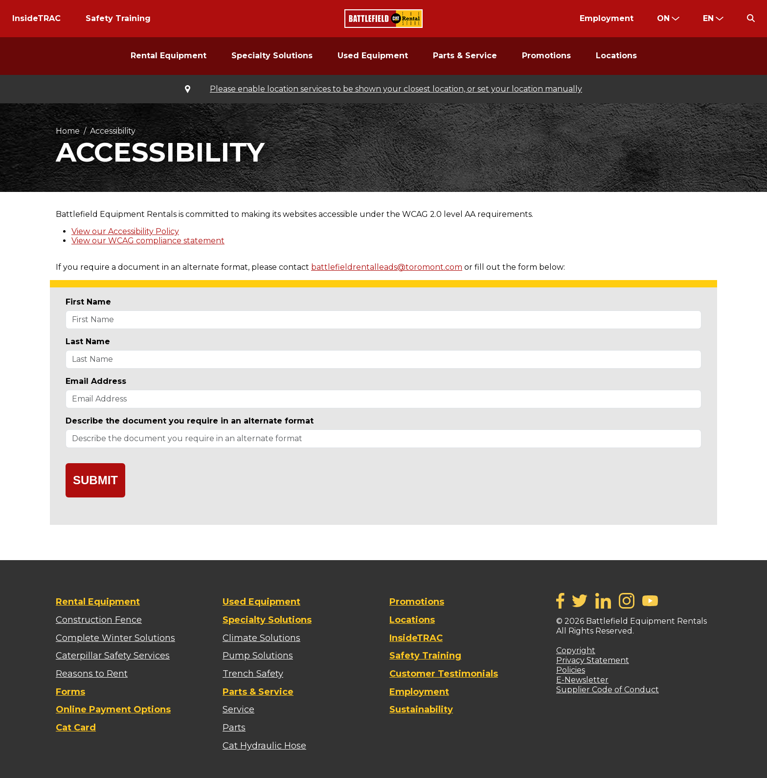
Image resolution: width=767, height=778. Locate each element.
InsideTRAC (36, 18)
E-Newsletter (582, 679)
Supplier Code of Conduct (607, 689)
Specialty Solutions (272, 55)
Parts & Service (465, 55)
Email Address (96, 381)
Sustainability (421, 709)
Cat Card (76, 727)
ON (663, 18)
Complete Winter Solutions (115, 638)
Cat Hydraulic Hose (264, 745)
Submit (95, 480)
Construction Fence (99, 619)
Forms (70, 691)
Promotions (546, 55)
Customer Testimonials (443, 673)
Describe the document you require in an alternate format (190, 420)
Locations (616, 55)
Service (238, 709)
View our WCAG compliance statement (148, 240)
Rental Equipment (168, 55)
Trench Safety (253, 673)
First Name (88, 301)
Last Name (88, 341)
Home (68, 131)
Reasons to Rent (92, 673)
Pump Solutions (258, 655)
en (708, 18)
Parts (234, 727)
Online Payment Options (113, 709)
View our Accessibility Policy (125, 231)
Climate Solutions (261, 638)
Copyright (575, 650)
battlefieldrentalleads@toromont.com (386, 267)
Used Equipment (373, 55)
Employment (606, 18)
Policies (570, 670)
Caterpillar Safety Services (113, 655)
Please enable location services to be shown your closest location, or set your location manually (396, 89)
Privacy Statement (592, 660)
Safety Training (118, 18)
